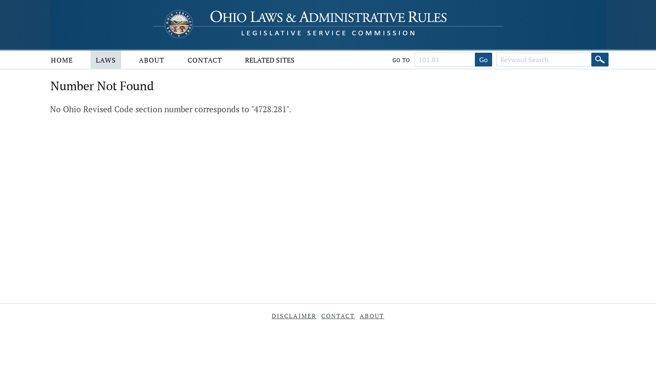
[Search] (600, 59)
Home (62, 60)
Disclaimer (294, 316)
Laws (106, 60)
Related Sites (270, 60)
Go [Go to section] (483, 59)
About (151, 60)
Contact (205, 60)
